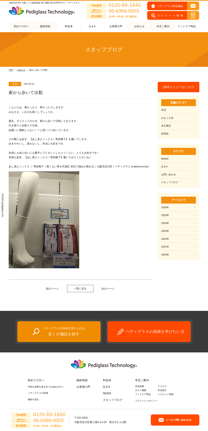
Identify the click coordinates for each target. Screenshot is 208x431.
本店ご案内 (142, 380)
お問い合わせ (168, 174)
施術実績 (82, 380)
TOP (11, 70)
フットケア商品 (186, 26)
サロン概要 (140, 390)
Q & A (92, 26)
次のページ (107, 288)
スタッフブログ (169, 182)
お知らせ (21, 70)
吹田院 (164, 133)
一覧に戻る (80, 288)
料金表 (69, 26)
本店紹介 (162, 390)
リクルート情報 (166, 394)
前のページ (52, 288)
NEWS (164, 158)
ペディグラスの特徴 (38, 393)
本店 (163, 110)
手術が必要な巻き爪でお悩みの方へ (46, 387)
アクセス (162, 386)
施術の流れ (33, 399)
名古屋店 (166, 125)
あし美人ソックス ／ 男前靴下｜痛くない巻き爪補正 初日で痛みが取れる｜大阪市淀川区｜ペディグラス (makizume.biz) (79, 166)
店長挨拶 (139, 386)
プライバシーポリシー (146, 401)
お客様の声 (115, 26)
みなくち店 (167, 117)
